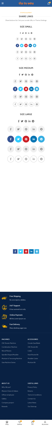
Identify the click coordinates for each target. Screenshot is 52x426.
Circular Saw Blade (34, 343)
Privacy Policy (32, 387)
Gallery (4, 399)
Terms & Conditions (35, 395)
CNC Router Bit (33, 347)
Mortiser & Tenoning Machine (12, 358)
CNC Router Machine (9, 343)
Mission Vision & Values (10, 391)
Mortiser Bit (32, 362)
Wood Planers (6, 351)
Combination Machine (9, 347)
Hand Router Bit (33, 355)
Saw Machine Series (9, 362)
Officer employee (8, 395)
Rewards (5, 406)
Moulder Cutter (33, 358)
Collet (30, 351)
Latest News (32, 403)
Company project (8, 403)
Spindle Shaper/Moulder (10, 355)
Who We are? (6, 387)
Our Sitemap (32, 406)
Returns (30, 391)
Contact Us (32, 399)
